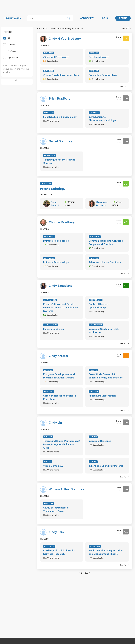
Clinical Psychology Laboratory (61, 75)
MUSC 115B (48, 503)
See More (124, 86)
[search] (47, 18)
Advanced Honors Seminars (105, 262)
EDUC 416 (48, 370)
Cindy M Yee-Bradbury (65, 38)
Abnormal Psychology (56, 57)
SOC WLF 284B (96, 300)
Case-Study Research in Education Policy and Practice (106, 376)
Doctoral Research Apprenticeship (99, 305)
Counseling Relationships (103, 75)
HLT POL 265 (49, 546)
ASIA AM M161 (50, 300)
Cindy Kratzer (58, 356)
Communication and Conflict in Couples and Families (106, 242)
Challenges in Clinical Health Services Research (59, 552)
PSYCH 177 (94, 71)
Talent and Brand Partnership (106, 465)
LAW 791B (48, 437)
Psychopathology (99, 57)
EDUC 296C (48, 392)
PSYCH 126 (48, 71)
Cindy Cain (56, 532)
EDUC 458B (94, 392)
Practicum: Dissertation (102, 395)
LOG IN (104, 18)
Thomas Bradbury (62, 222)
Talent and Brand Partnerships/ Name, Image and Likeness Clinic (61, 444)
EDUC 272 (93, 370)
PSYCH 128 (94, 53)
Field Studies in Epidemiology (59, 116)
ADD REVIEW (86, 18)
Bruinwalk (13, 18)
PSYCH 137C (49, 237)
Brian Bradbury (59, 98)
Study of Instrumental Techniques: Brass (55, 509)
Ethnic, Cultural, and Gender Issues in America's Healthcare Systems (60, 307)
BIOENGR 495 (49, 156)
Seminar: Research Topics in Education (59, 397)
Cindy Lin (55, 422)
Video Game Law (53, 465)
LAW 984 (47, 462)
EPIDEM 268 (94, 113)
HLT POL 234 (95, 546)
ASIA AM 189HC (50, 325)
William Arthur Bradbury (66, 489)
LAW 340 (93, 437)
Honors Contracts (53, 328)
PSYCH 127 (48, 53)
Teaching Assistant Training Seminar (59, 161)
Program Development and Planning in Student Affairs (59, 376)
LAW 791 (93, 462)
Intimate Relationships (56, 240)
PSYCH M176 (95, 237)
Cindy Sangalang (61, 285)
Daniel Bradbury (60, 141)
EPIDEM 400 (48, 113)
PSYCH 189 (94, 258)
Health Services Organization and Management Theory (105, 552)
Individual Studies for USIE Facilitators (104, 330)
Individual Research (100, 440)
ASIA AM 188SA (96, 325)
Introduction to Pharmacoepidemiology (102, 118)
